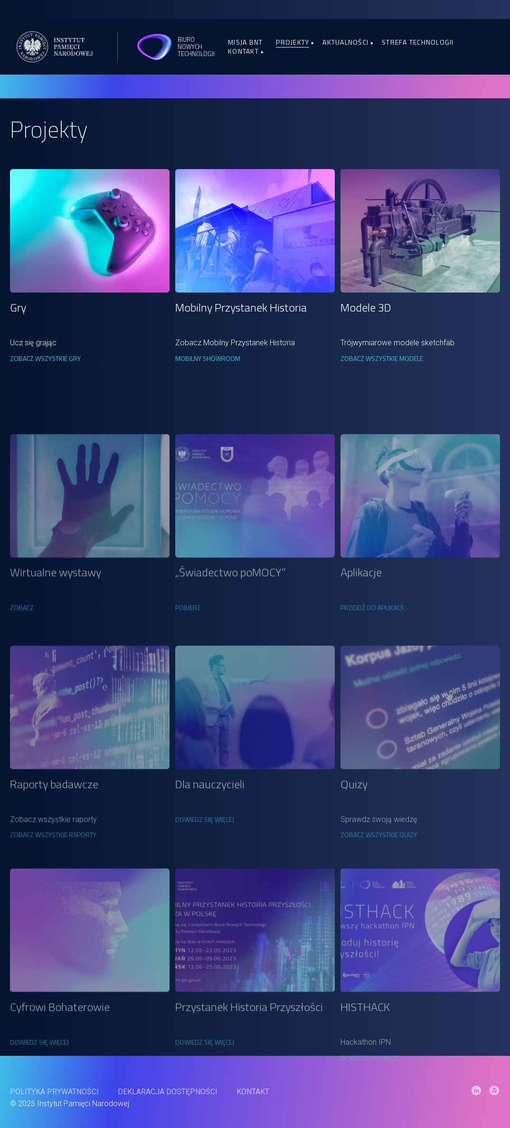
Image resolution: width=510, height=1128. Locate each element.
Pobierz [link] (188, 654)
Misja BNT (245, 42)
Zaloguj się (478, 18)
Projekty (292, 42)
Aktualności (345, 42)
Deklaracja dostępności (167, 1103)
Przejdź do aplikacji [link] (372, 654)
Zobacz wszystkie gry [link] (45, 358)
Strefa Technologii (418, 42)
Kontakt (243, 51)
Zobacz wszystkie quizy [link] (378, 885)
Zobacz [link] (22, 654)
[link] (89, 231)
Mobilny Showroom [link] (207, 358)
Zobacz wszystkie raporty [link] (53, 885)
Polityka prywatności (54, 1103)
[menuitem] (432, 18)
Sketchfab (393, 19)
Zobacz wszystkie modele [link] (381, 358)
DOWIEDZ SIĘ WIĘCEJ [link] (204, 870)
